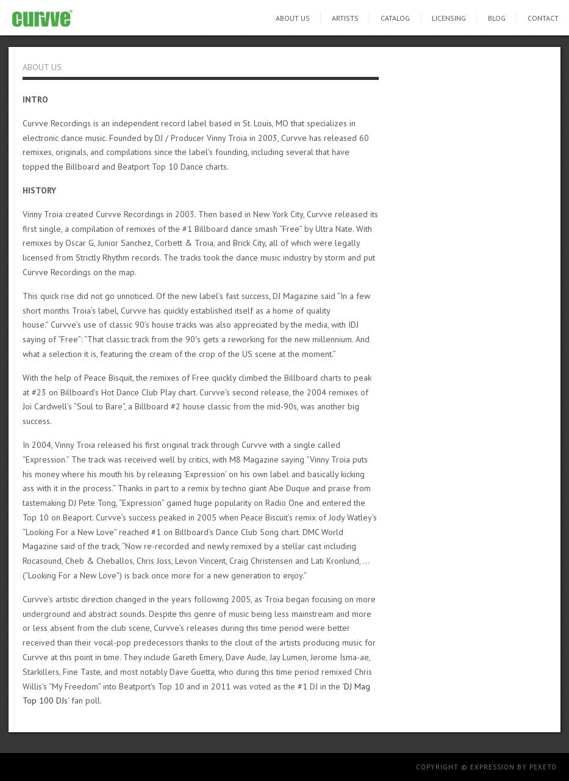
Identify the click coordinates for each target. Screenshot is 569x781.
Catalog (395, 18)
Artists (345, 18)
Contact (543, 18)
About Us (293, 18)
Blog (497, 18)
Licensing (449, 18)
